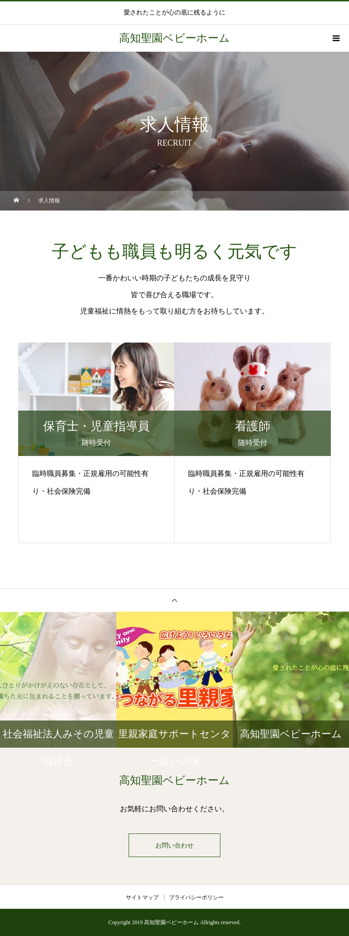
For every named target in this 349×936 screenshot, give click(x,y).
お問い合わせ (174, 845)
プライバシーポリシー (196, 897)
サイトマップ (142, 897)
